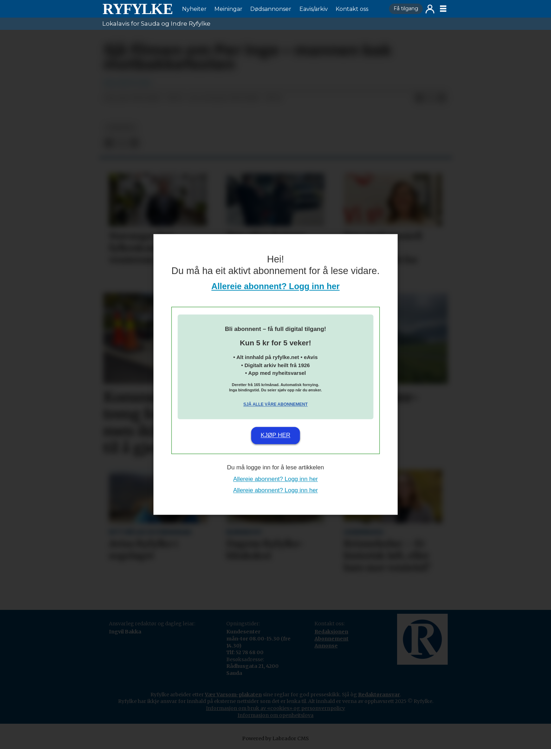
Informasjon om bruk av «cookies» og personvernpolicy (275, 708)
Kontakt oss (352, 9)
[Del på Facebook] (419, 98)
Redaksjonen (331, 631)
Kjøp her (276, 435)
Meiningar (228, 9)
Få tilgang (406, 8)
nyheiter (120, 128)
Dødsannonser (270, 9)
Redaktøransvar (379, 694)
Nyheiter (194, 9)
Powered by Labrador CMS (275, 738)
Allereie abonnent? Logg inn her (276, 286)
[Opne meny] (443, 8)
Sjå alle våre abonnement (275, 404)
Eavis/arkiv (313, 9)
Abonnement (332, 639)
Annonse (326, 646)
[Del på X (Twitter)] (430, 98)
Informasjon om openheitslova (275, 715)
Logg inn (430, 9)
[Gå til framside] (137, 8)
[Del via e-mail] (441, 98)
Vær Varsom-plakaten (233, 694)
